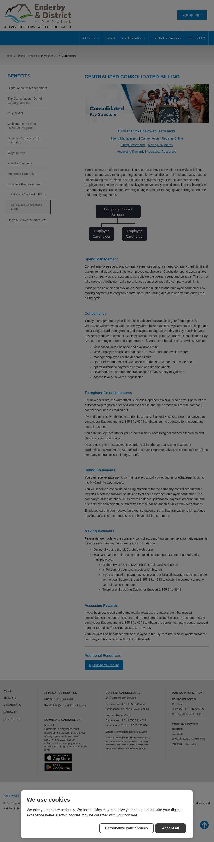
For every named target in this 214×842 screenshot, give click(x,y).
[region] (107, 814)
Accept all (170, 828)
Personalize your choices (126, 828)
